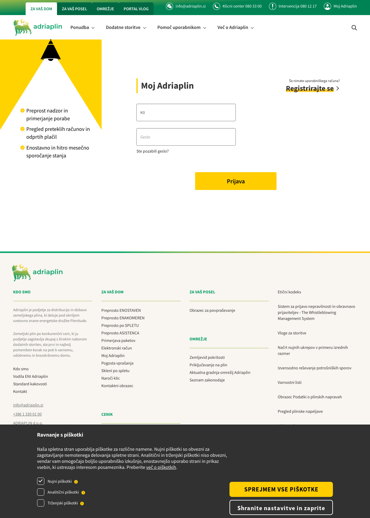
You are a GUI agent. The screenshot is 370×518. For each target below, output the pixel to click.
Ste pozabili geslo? (152, 151)
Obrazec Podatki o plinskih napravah (310, 397)
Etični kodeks (289, 292)
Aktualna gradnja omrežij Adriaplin (220, 372)
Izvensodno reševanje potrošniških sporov (314, 368)
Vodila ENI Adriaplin (30, 376)
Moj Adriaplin (345, 6)
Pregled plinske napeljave (300, 411)
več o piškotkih (161, 467)
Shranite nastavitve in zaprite (281, 508)
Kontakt (20, 391)
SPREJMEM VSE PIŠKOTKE (281, 489)
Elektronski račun (116, 348)
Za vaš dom (41, 8)
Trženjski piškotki (63, 503)
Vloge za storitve (292, 333)
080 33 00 (253, 6)
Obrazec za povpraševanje (212, 310)
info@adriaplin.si (186, 6)
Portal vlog (136, 8)
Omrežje (105, 8)
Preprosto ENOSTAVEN (121, 310)
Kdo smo (21, 368)
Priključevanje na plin (208, 365)
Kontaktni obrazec (117, 385)
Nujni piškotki (60, 481)
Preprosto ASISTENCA (120, 333)
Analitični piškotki (63, 492)
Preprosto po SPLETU (120, 325)
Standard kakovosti (30, 384)
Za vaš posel (74, 8)
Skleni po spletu (115, 370)
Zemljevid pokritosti (207, 357)
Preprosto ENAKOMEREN (122, 318)
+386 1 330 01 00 (27, 414)
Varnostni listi (290, 382)
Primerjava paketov (118, 340)
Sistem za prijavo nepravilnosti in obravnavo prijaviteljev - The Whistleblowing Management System (316, 312)
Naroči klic (110, 378)
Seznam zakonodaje (207, 380)
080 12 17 (308, 6)
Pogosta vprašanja (117, 363)
